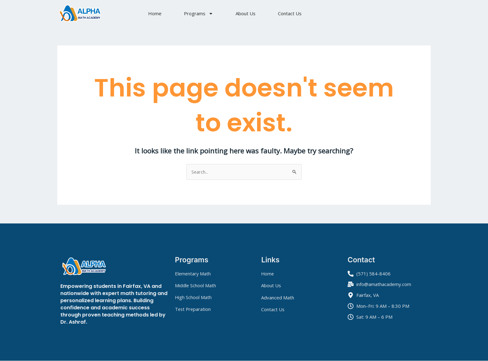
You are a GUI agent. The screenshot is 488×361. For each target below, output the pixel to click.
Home (155, 13)
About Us (246, 13)
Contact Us (290, 13)
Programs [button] (198, 13)
